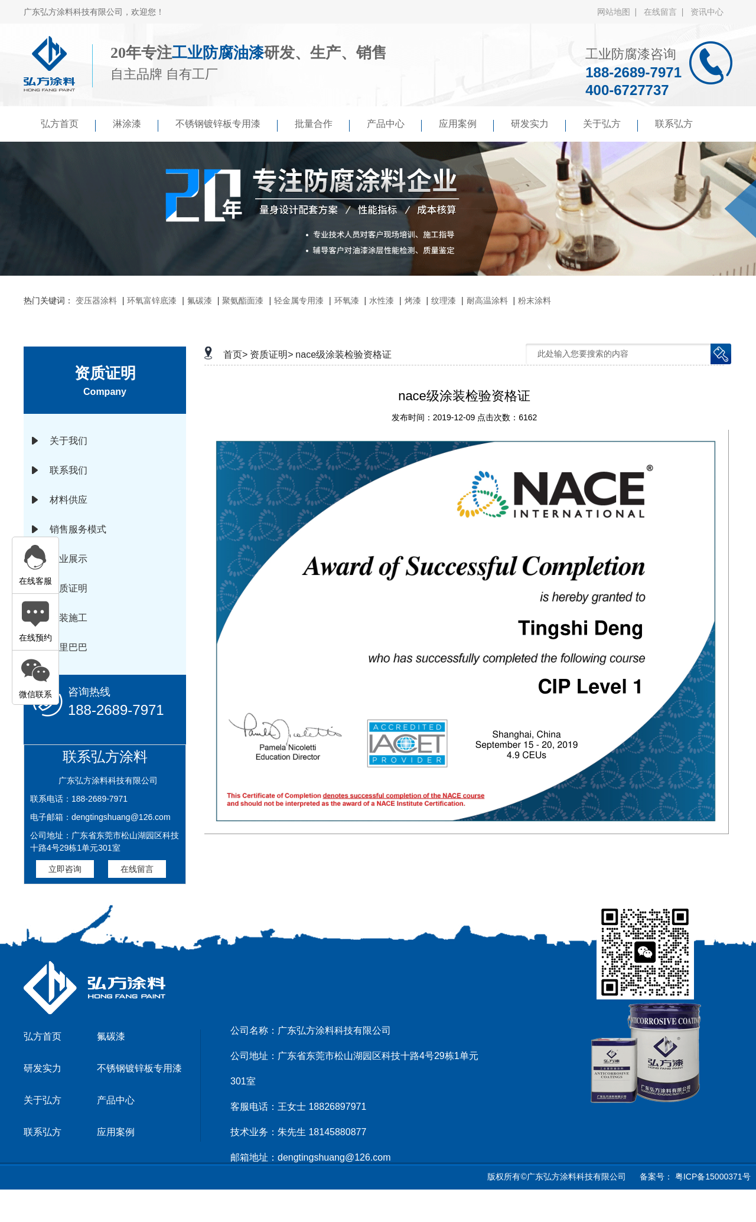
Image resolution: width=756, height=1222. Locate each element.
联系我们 (68, 470)
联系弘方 (674, 124)
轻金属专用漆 (299, 300)
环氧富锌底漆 (152, 300)
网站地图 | (619, 12)
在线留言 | (666, 12)
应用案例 (466, 125)
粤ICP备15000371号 (712, 1176)
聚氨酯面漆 (242, 300)
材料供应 (68, 500)
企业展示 (68, 559)
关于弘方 (610, 125)
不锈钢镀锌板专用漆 (226, 125)
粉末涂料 (534, 300)
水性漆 (381, 300)
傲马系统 (419, 1206)
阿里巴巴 (68, 647)
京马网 (381, 1206)
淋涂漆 (135, 125)
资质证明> (271, 354)
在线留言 (137, 869)
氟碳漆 (199, 300)
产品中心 (394, 125)
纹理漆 (443, 300)
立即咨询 (65, 869)
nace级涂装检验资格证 (343, 354)
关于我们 (68, 441)
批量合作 (322, 125)
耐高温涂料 (487, 300)
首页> (235, 354)
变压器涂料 (96, 300)
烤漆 (413, 300)
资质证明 (68, 588)
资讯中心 (707, 12)
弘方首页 (68, 125)
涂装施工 (68, 618)
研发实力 (538, 125)
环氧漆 (346, 300)
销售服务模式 (78, 529)
